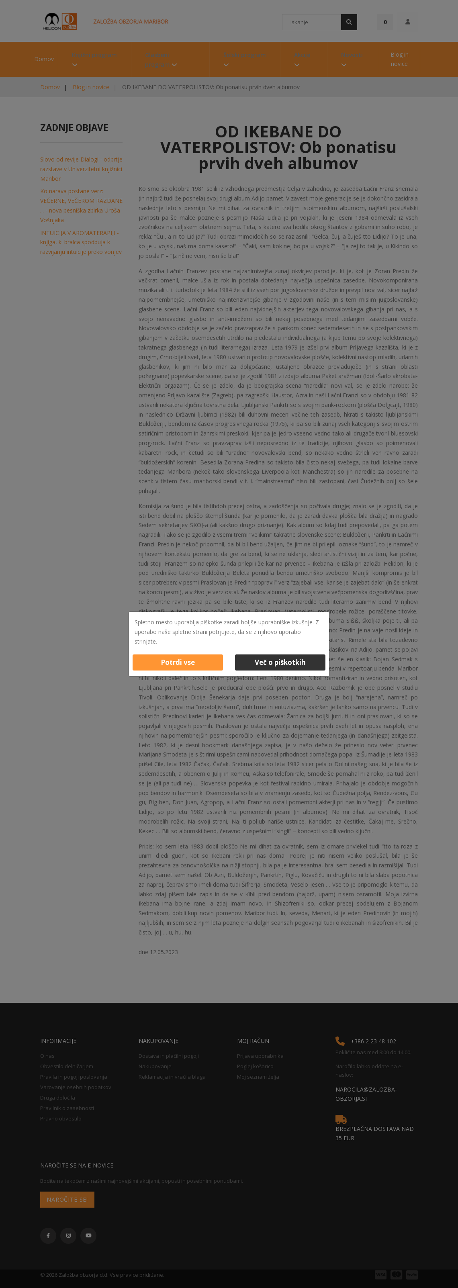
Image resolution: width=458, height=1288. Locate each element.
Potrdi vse (178, 662)
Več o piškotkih (280, 662)
